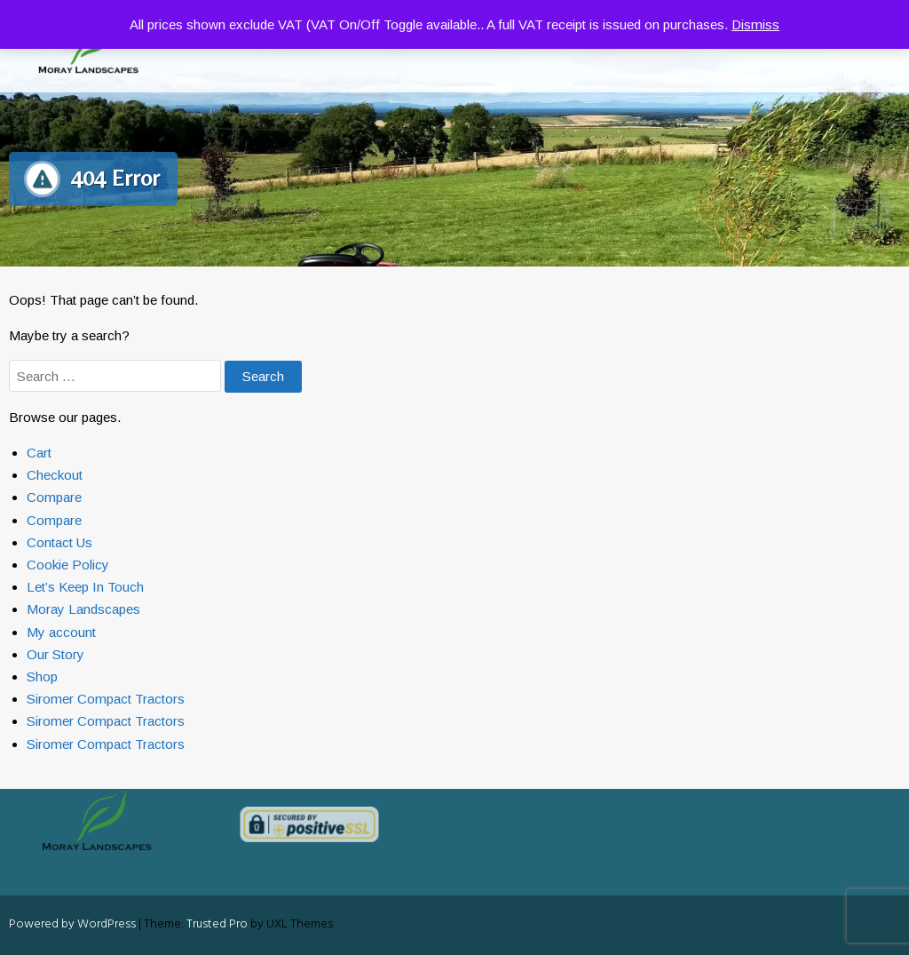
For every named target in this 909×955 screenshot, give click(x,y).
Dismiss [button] (755, 24)
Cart (39, 452)
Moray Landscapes (83, 609)
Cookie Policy (68, 564)
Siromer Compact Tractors (106, 698)
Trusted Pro (217, 924)
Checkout (55, 474)
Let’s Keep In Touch (85, 586)
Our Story (55, 654)
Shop (42, 676)
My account (61, 632)
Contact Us (59, 542)
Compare (54, 497)
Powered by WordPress (72, 924)
